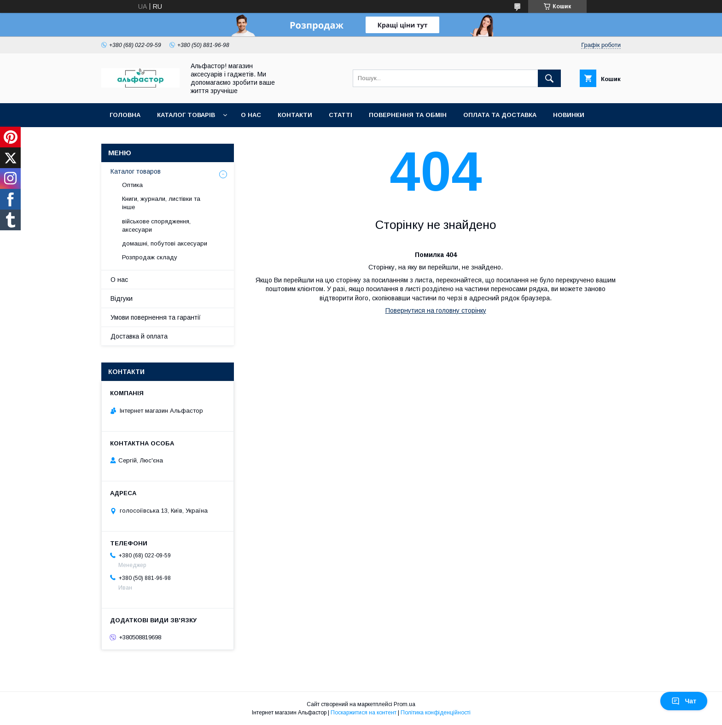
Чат (683, 701)
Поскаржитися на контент (363, 712)
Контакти (295, 114)
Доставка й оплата (139, 336)
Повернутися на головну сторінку (435, 310)
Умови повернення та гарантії (156, 317)
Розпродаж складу (149, 257)
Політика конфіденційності (436, 712)
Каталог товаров (136, 171)
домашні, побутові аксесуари (164, 243)
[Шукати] (549, 78)
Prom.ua (404, 704)
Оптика (132, 184)
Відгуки (122, 298)
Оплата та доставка (499, 114)
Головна (125, 114)
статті (340, 114)
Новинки (568, 114)
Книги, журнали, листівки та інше (161, 202)
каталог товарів (186, 114)
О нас (251, 114)
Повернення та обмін (408, 114)
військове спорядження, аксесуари (156, 225)
